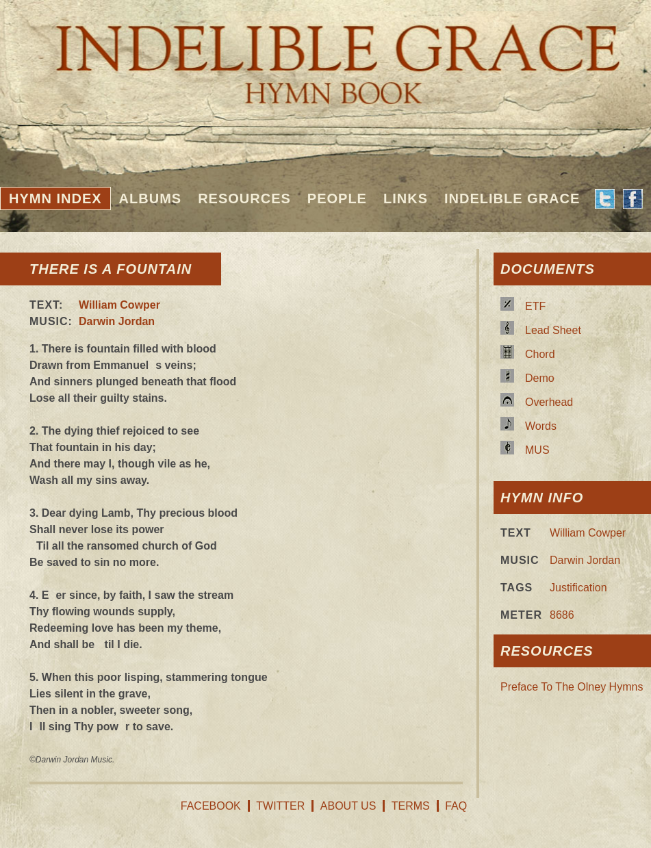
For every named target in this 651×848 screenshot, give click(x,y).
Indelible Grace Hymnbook (325, 55)
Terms (411, 806)
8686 (562, 615)
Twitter (280, 806)
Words (541, 426)
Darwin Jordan (117, 321)
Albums (150, 198)
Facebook (211, 806)
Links (405, 198)
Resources (244, 198)
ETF (535, 306)
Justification (578, 587)
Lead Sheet (553, 330)
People (337, 198)
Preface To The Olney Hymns (571, 687)
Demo (539, 378)
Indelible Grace (512, 198)
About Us (348, 806)
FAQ (456, 806)
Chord (540, 354)
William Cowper (119, 305)
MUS (537, 450)
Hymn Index (55, 198)
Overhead (549, 402)
